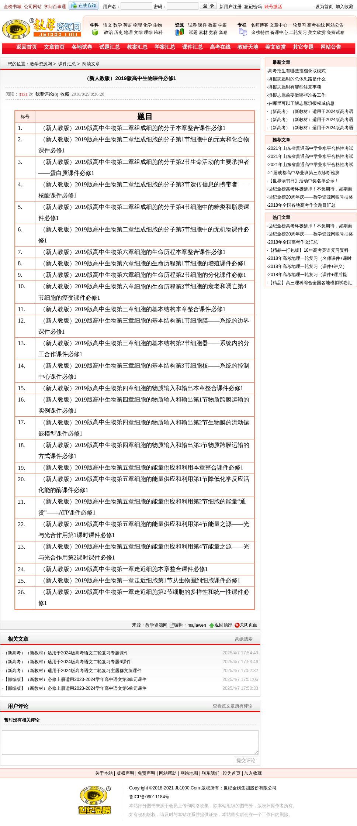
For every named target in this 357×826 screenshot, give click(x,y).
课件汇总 (192, 47)
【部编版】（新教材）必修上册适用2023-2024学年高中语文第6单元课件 (74, 688)
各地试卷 (82, 47)
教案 (212, 25)
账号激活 (273, 6)
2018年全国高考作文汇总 (293, 242)
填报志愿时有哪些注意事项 (294, 87)
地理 (128, 32)
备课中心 (279, 32)
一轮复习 (297, 25)
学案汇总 (165, 47)
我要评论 (46, 94)
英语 (127, 25)
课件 (202, 25)
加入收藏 (344, 6)
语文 (107, 25)
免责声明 (146, 773)
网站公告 (335, 25)
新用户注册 (230, 6)
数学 (117, 25)
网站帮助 (168, 773)
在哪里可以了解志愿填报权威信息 (301, 103)
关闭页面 (248, 624)
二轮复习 (298, 32)
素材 (203, 32)
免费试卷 (335, 32)
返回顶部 (223, 624)
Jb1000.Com (187, 788)
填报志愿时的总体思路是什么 (297, 79)
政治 (108, 32)
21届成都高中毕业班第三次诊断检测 (303, 172)
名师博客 (259, 25)
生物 (157, 25)
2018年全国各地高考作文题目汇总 (302, 205)
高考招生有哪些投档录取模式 (297, 70)
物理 (137, 25)
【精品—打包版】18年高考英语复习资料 (308, 250)
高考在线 (316, 25)
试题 (193, 32)
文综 (138, 32)
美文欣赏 (317, 32)
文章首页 (54, 47)
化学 (147, 25)
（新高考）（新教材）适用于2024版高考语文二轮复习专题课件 (65, 652)
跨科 (158, 32)
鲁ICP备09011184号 (149, 796)
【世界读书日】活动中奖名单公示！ (303, 180)
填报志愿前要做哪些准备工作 (297, 95)
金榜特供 (260, 32)
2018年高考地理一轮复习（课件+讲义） (307, 266)
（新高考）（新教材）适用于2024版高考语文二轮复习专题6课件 (67, 661)
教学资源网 (41, 63)
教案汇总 (137, 47)
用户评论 (18, 706)
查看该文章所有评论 (233, 706)
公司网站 (33, 6)
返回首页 (26, 47)
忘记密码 (253, 6)
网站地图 (189, 773)
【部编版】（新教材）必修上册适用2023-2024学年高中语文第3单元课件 (74, 679)
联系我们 (210, 773)
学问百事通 (55, 6)
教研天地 (248, 47)
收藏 (64, 94)
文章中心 (278, 25)
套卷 (223, 32)
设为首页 (324, 6)
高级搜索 (244, 638)
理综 (148, 32)
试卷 (192, 25)
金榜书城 (12, 6)
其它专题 (303, 47)
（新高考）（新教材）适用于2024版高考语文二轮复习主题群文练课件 (72, 670)
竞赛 (213, 32)
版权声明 (125, 773)
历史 (118, 32)
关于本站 (104, 773)
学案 (222, 25)
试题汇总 (109, 47)
